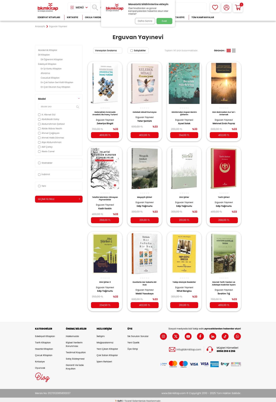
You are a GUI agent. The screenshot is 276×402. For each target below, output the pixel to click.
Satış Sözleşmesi (75, 356)
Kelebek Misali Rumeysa (145, 111)
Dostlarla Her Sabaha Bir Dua (144, 280)
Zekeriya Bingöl (105, 121)
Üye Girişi (132, 346)
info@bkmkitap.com (188, 347)
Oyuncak (40, 365)
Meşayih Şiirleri (144, 194)
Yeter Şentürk (144, 121)
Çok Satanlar (229, 17)
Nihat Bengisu (184, 287)
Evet (164, 21)
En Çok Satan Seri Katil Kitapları (57, 82)
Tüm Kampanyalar (202, 17)
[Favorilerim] (215, 7)
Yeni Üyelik (133, 340)
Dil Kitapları (44, 54)
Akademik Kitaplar (48, 50)
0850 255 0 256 (226, 349)
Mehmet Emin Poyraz (224, 121)
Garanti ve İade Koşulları (75, 364)
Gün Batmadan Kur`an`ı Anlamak (223, 111)
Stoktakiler (45, 162)
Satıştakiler (138, 50)
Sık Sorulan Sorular (138, 334)
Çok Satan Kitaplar (107, 353)
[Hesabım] (226, 7)
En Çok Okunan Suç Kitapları (56, 86)
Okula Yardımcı (94, 17)
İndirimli (44, 174)
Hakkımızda (72, 334)
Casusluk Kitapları (50, 77)
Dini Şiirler (184, 194)
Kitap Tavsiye (176, 17)
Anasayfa (40, 26)
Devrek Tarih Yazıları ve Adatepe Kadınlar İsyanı (224, 280)
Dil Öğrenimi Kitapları (52, 59)
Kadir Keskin (105, 206)
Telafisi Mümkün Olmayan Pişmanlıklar (105, 195)
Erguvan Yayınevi (105, 117)
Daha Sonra (144, 21)
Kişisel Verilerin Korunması (74, 342)
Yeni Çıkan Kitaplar (107, 346)
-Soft (118, 398)
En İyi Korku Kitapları (51, 68)
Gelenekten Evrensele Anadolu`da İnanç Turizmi (104, 112)
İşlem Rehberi (104, 359)
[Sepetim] (238, 7)
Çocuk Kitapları (43, 353)
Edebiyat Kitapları (49, 17)
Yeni (42, 185)
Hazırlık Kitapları (44, 346)
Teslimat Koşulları (76, 350)
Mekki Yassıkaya (144, 290)
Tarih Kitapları (43, 340)
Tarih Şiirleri (224, 194)
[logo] (48, 7)
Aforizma (46, 73)
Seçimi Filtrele (59, 199)
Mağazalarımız (105, 340)
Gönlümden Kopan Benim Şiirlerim (184, 111)
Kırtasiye (72, 17)
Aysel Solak (184, 121)
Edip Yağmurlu (144, 203)
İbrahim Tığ (224, 290)
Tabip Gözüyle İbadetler (184, 278)
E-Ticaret (127, 398)
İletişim (101, 334)
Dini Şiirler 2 (105, 278)
